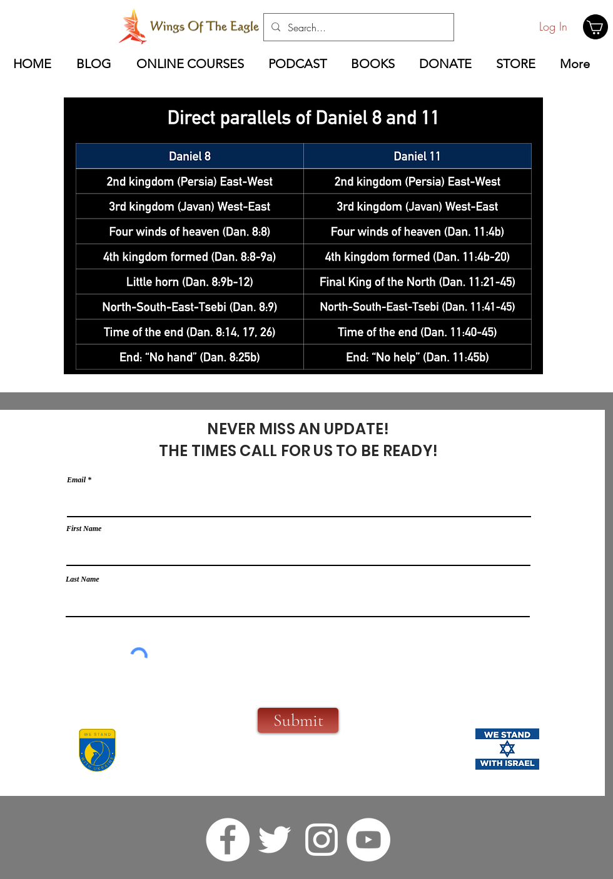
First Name (83, 528)
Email (76, 480)
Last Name (82, 579)
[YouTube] (368, 840)
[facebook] (228, 840)
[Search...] (357, 27)
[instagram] (321, 840)
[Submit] (298, 720)
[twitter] (274, 840)
